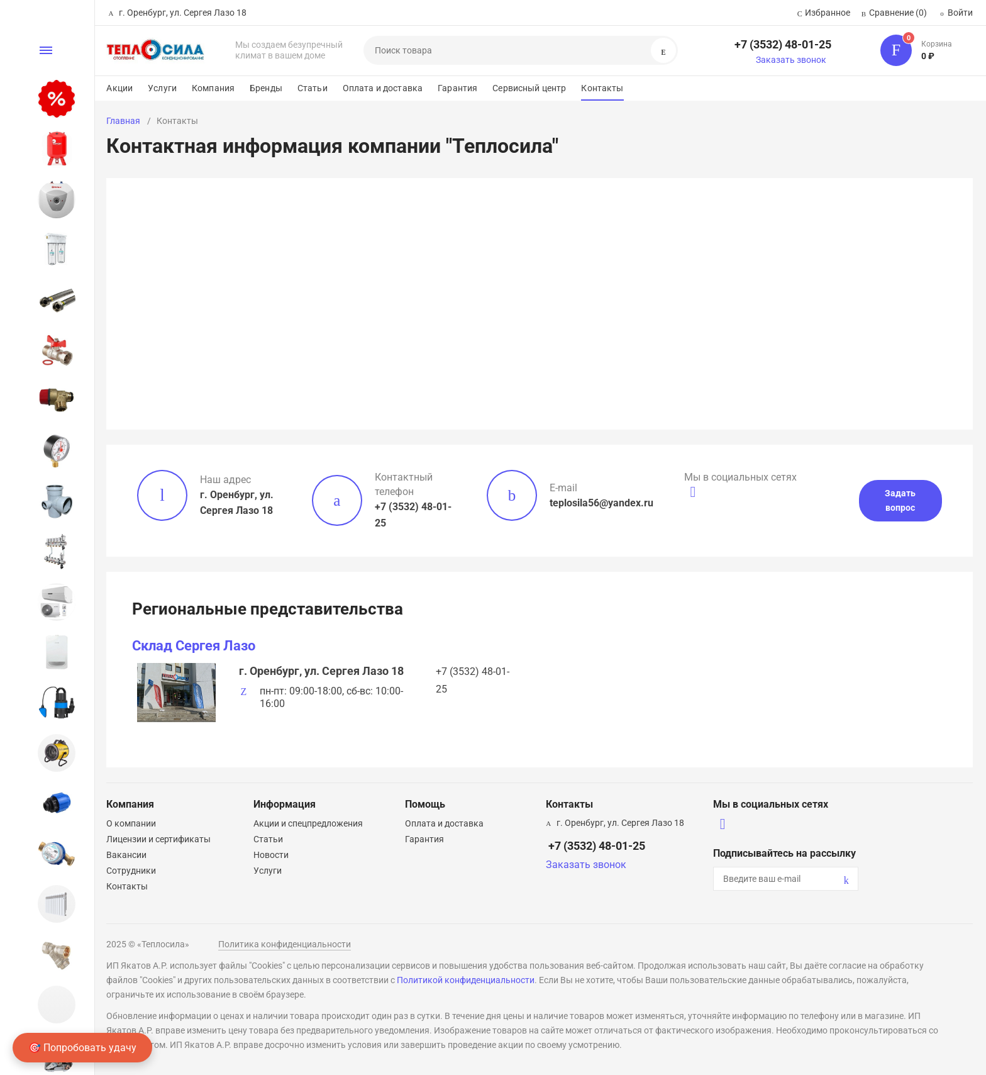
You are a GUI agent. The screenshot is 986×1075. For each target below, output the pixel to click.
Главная (123, 121)
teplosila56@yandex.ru (601, 503)
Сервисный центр (529, 88)
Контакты (602, 88)
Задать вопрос (900, 500)
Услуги (162, 88)
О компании (131, 823)
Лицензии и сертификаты (158, 839)
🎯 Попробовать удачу (82, 1048)
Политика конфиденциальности (284, 944)
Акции (119, 88)
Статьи (312, 88)
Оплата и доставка (383, 88)
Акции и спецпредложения (308, 823)
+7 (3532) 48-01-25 (782, 44)
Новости (271, 855)
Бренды (266, 88)
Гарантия (457, 88)
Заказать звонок (791, 60)
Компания (213, 88)
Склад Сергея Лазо (193, 646)
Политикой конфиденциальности (466, 980)
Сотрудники (131, 871)
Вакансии (126, 855)
